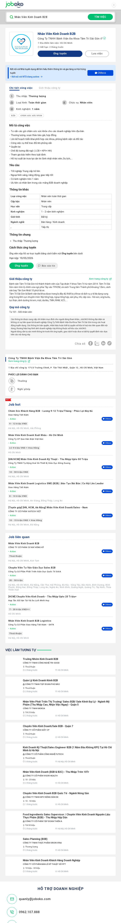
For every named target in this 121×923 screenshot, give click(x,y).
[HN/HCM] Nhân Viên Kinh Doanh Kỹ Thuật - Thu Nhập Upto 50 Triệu (48, 459)
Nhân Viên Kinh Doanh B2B (23, 543)
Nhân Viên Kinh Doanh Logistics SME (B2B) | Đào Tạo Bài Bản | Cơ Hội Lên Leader (56, 483)
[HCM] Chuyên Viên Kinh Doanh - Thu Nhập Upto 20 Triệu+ (42, 596)
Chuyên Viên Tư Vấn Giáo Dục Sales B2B (32, 567)
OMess (100, 72)
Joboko (14, 4)
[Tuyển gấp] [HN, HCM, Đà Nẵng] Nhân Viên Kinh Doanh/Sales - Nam (48, 507)
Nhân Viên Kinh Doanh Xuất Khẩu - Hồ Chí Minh (35, 435)
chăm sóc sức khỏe (31, 115)
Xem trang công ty (19, 361)
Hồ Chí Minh (66, 43)
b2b (13, 115)
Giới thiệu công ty (49, 87)
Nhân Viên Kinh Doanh (53, 34)
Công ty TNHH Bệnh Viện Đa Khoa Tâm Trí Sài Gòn (70, 38)
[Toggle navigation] (114, 5)
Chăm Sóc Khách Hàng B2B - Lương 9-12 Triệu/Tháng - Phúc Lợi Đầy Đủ (50, 410)
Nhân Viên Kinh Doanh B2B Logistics (29, 620)
